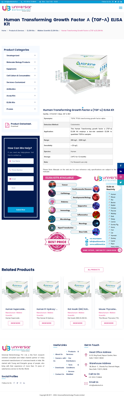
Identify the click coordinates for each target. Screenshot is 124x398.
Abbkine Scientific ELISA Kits (47, 31)
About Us (59, 354)
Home (4, 31)
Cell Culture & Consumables (18, 76)
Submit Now (20, 210)
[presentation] (22, 196)
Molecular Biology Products (18, 62)
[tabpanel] (82, 74)
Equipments (11, 69)
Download (14, 126)
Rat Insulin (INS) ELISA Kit (85, 310)
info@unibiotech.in (11, 2)
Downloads (59, 368)
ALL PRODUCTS (94, 270)
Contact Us (59, 374)
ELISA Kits (31, 31)
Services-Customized (16, 82)
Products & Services (16, 31)
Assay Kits (11, 96)
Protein (10, 109)
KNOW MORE (22, 323)
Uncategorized (13, 55)
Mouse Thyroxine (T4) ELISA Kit (113, 310)
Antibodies (11, 89)
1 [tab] (83, 108)
